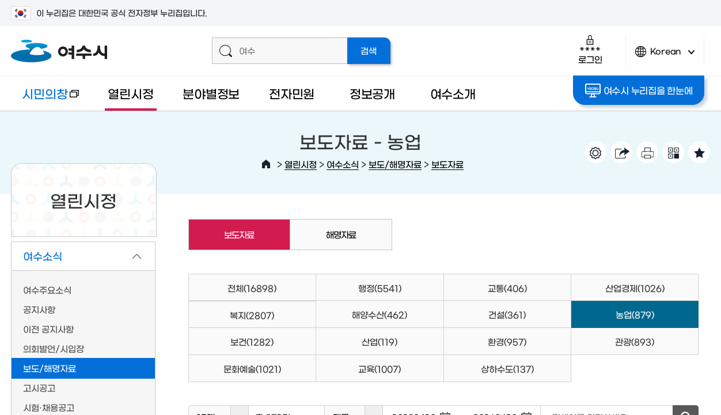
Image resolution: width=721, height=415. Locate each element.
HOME (266, 164)
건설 (507, 314)
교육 (379, 368)
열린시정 (130, 93)
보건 (252, 341)
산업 (379, 341)
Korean (665, 56)
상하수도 (507, 368)
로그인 (590, 49)
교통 (507, 288)
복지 (252, 315)
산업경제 (635, 288)
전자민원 (291, 93)
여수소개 (453, 93)
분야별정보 (211, 93)
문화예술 (252, 368)
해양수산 (379, 314)
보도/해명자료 (395, 164)
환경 (507, 341)
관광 (634, 341)
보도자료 (447, 164)
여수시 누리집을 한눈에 (639, 90)
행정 (379, 288)
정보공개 (372, 93)
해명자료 (341, 234)
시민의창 (45, 99)
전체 (251, 288)
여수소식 (343, 164)
